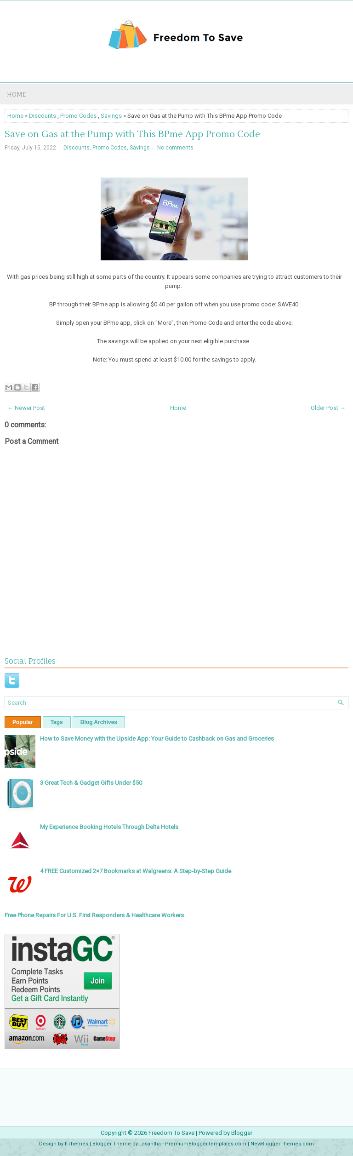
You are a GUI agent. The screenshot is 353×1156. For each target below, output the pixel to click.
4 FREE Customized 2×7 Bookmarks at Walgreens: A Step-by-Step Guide (135, 871)
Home (17, 94)
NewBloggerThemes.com (282, 1144)
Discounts (42, 115)
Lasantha (150, 1144)
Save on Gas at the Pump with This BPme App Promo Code (132, 134)
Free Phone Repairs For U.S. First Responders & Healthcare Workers (94, 915)
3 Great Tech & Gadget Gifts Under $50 (91, 782)
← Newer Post (26, 407)
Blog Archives (98, 722)
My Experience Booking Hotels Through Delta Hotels (109, 826)
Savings (111, 115)
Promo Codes (78, 115)
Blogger (241, 1132)
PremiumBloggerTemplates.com (205, 1144)
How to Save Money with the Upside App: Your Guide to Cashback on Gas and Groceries (157, 738)
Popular (22, 722)
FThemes (76, 1144)
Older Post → (328, 407)
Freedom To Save (171, 1132)
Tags (57, 722)
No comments (175, 147)
